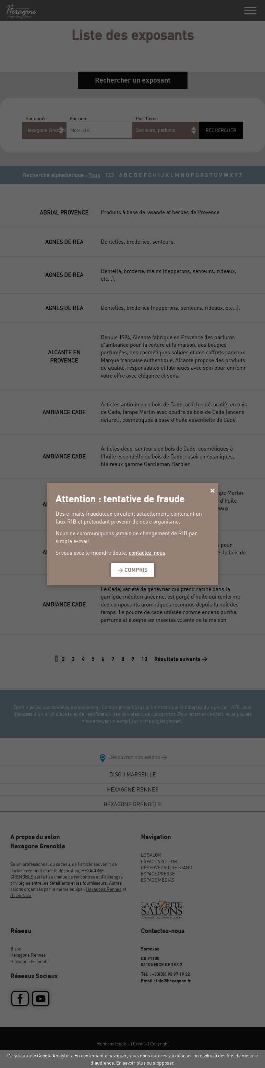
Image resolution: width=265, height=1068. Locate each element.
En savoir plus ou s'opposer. (145, 1063)
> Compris (132, 569)
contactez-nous (147, 552)
